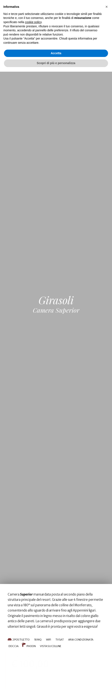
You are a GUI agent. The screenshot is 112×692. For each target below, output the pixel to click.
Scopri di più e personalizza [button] (56, 683)
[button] (106, 627)
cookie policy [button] (33, 642)
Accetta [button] (56, 673)
